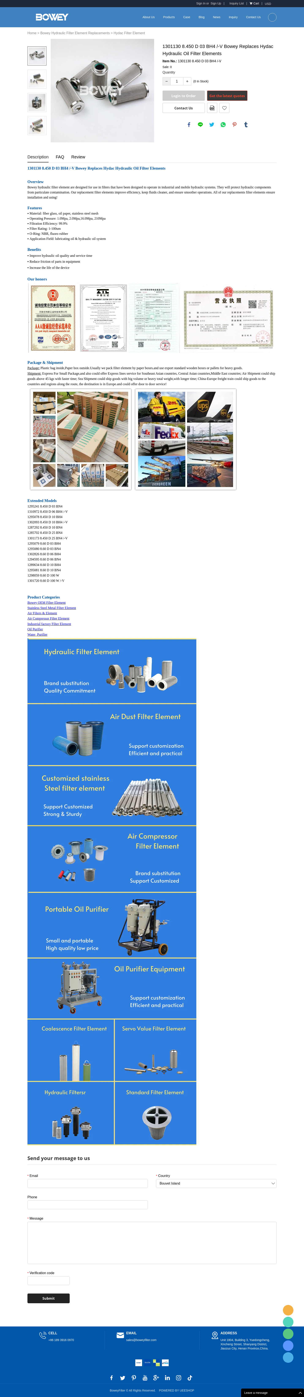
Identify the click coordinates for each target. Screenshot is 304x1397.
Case (186, 17)
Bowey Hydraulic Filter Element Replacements (75, 33)
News (216, 17)
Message (35, 1218)
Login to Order (183, 96)
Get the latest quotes (227, 96)
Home (32, 33)
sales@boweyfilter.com (141, 1340)
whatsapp (223, 124)
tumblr (246, 124)
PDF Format (212, 108)
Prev (36, 40)
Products (169, 17)
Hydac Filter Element (129, 33)
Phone (32, 1197)
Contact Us (253, 17)
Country (163, 1176)
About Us (148, 17)
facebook (189, 124)
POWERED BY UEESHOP (176, 1390)
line (200, 124)
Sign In (201, 3)
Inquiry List (236, 3)
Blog (202, 17)
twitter (212, 124)
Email (32, 1176)
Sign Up (216, 3)
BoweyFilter (288, 1310)
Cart (256, 3)
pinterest (234, 124)
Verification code (40, 1273)
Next (36, 141)
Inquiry (233, 17)
